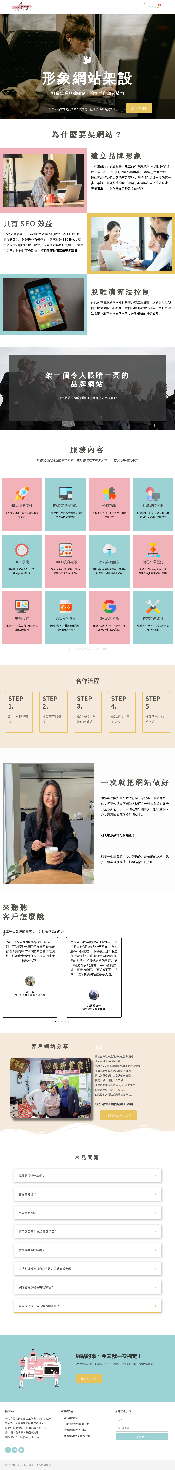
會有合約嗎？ (27, 1194)
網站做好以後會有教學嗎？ (36, 1287)
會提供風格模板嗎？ (32, 1250)
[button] (170, 7)
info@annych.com (29, 1437)
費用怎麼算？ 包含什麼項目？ (38, 1231)
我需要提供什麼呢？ (32, 1175)
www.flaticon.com (95, 648)
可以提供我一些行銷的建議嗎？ (39, 1306)
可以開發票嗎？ (29, 1213)
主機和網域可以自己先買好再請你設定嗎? (45, 1268)
